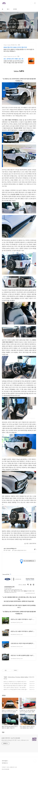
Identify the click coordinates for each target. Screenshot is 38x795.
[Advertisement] (19, 677)
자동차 (5, 699)
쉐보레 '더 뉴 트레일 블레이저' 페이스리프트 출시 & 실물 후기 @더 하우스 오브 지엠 (16, 712)
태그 (8, 9)
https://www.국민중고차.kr (10, 45)
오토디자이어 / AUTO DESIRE (11, 760)
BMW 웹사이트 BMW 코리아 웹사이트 (15, 47)
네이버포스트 (5, 785)
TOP (35, 783)
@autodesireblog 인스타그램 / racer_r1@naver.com (15, 762)
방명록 (15, 9)
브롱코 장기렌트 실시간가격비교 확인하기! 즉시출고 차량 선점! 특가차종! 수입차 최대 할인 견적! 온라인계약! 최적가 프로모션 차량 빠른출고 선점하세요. (14, 61)
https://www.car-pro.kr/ (10, 56)
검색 (31, 3)
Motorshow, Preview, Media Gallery (18, 699)
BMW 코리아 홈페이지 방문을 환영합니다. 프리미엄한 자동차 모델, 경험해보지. (19, 50)
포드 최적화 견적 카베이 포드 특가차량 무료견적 (14, 59)
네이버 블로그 (5, 783)
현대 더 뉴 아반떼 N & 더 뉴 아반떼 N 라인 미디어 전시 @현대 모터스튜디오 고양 (15, 704)
